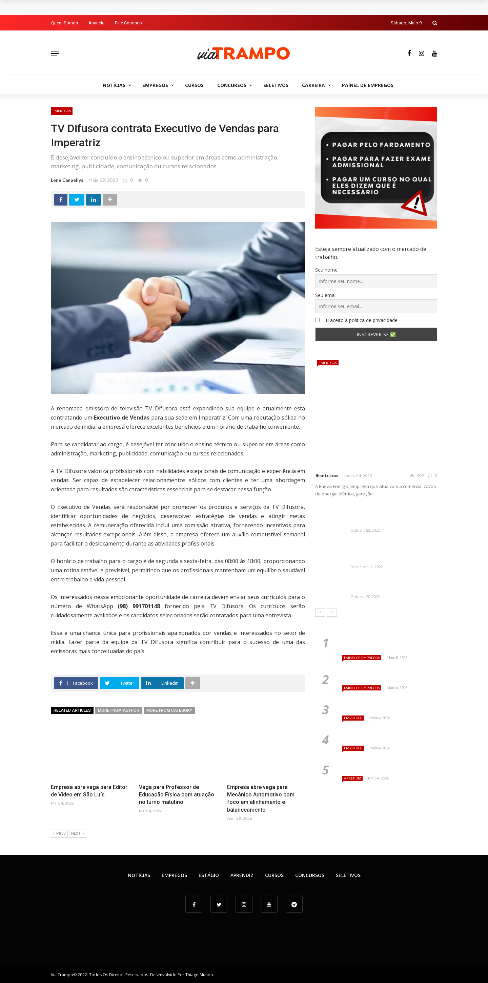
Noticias (139, 875)
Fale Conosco (128, 23)
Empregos (155, 85)
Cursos (194, 85)
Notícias (114, 85)
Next (77, 833)
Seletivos (275, 85)
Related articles (72, 710)
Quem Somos (64, 23)
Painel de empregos (367, 85)
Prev (59, 833)
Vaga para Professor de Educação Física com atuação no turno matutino (176, 795)
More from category (169, 710)
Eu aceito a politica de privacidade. (357, 320)
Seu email (326, 295)
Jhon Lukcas (326, 475)
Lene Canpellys (67, 180)
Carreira (313, 85)
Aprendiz (352, 778)
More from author (118, 710)
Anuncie (96, 23)
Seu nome (326, 269)
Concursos (231, 85)
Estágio (209, 875)
